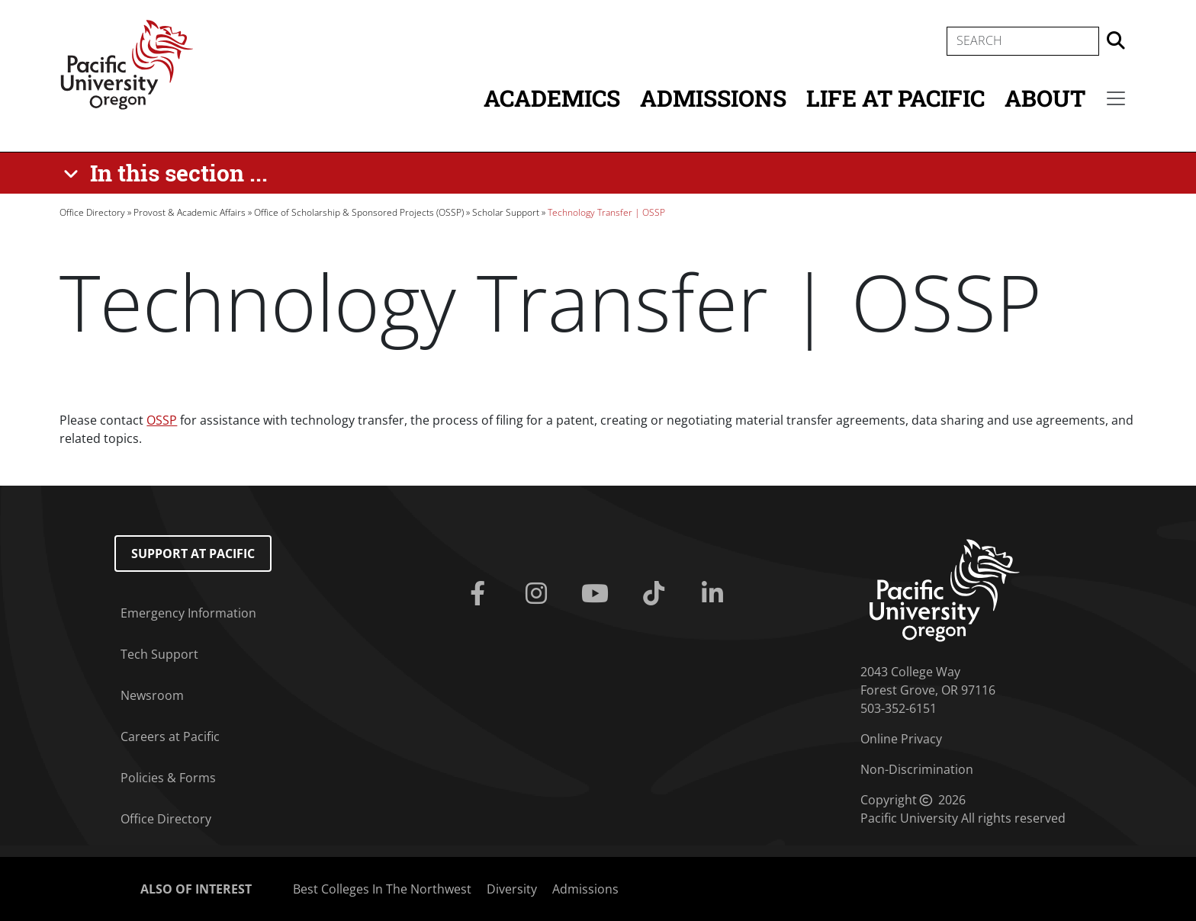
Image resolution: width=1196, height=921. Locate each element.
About (1045, 98)
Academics (552, 98)
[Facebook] (481, 594)
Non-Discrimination (916, 769)
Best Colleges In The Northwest (382, 889)
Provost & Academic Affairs (189, 212)
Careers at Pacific (170, 736)
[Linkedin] (715, 594)
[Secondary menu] (1116, 98)
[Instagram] (539, 594)
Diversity (512, 889)
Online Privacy (901, 738)
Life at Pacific (895, 98)
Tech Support (159, 654)
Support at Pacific (193, 553)
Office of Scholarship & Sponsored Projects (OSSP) (359, 212)
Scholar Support (505, 212)
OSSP (161, 420)
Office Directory (92, 212)
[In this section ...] (168, 173)
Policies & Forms (168, 777)
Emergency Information (188, 613)
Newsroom (152, 695)
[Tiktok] (656, 594)
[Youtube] (598, 594)
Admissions (713, 98)
